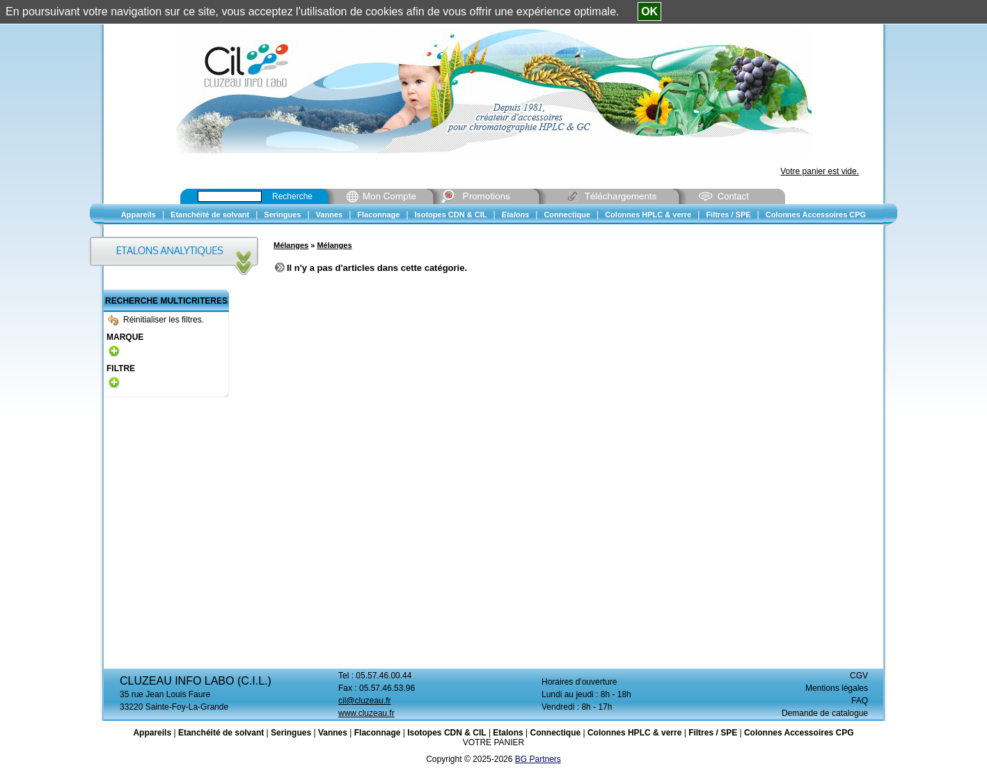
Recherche (292, 196)
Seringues (291, 733)
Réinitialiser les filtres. (156, 320)
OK (649, 11)
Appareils (152, 733)
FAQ (859, 701)
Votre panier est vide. (819, 171)
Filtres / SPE (712, 733)
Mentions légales (836, 688)
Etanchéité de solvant (221, 733)
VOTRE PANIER (493, 742)
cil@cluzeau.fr (364, 701)
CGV (859, 675)
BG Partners (538, 759)
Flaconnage (377, 733)
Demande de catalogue (825, 713)
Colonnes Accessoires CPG (799, 733)
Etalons (508, 733)
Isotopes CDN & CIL (446, 733)
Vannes (332, 733)
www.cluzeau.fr (366, 713)
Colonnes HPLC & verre (634, 733)
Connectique (555, 733)
